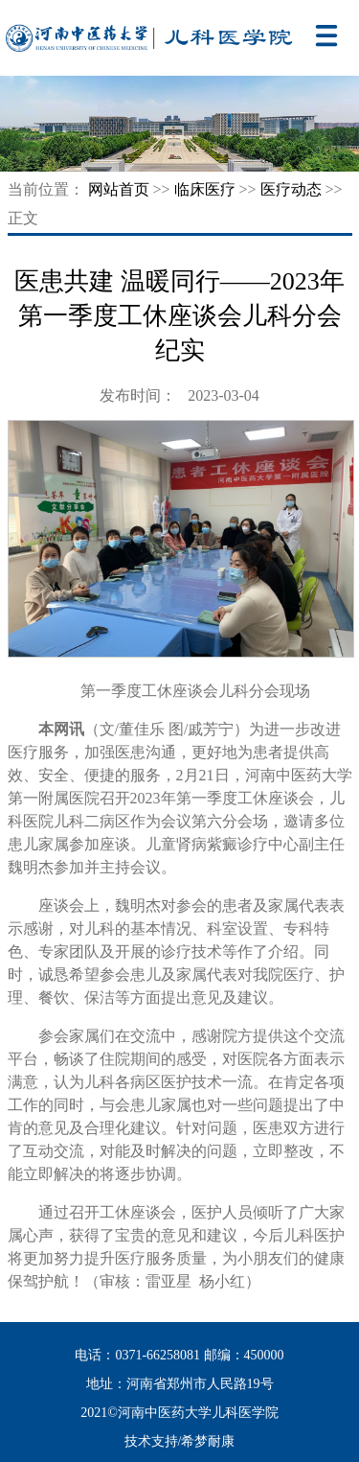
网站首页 (118, 189)
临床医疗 (205, 189)
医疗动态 (291, 189)
